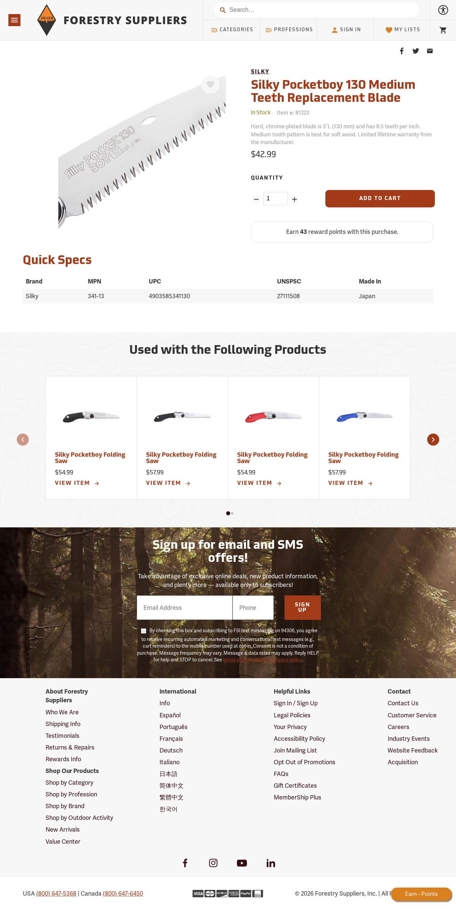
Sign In (346, 30)
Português (173, 727)
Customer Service (412, 715)
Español (170, 715)
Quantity (267, 178)
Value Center (63, 841)
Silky (260, 72)
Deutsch (171, 750)
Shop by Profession (71, 794)
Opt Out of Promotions (304, 762)
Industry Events (409, 738)
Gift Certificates (295, 785)
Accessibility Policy (299, 738)
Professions (289, 30)
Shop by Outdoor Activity (79, 818)
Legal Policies (292, 715)
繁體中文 (171, 797)
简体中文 (171, 785)
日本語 (168, 774)
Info (164, 703)
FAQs (281, 774)
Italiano (169, 762)
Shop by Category (69, 782)
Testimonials (62, 735)
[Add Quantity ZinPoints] (294, 199)
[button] (23, 440)
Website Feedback (413, 750)
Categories (232, 30)
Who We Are (62, 712)
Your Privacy (290, 727)
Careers (398, 727)
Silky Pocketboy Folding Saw (90, 458)
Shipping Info (63, 724)
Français (171, 738)
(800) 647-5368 (56, 893)
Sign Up (302, 607)
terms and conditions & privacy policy (262, 660)
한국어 (168, 809)
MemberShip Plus (297, 797)
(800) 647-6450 (123, 893)
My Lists (403, 30)
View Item (77, 483)
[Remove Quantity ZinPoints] (256, 199)
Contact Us (403, 703)
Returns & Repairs (70, 747)
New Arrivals (63, 829)
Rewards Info (63, 759)
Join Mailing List (295, 750)
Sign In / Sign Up (296, 703)
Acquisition (403, 762)
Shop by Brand (65, 806)
